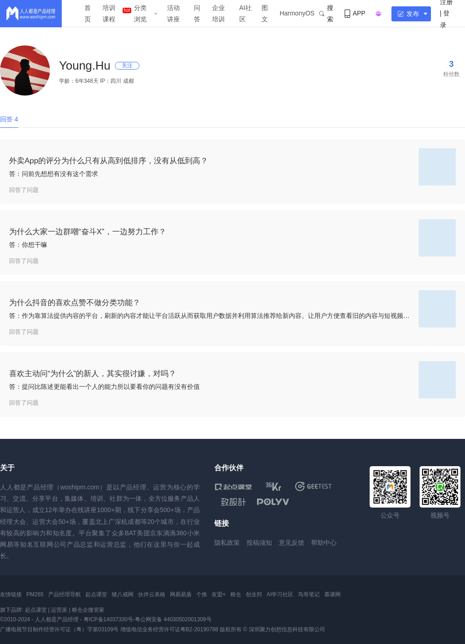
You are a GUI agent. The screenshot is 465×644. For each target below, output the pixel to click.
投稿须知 (259, 542)
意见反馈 (291, 542)
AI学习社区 (280, 594)
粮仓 (235, 594)
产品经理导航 (64, 594)
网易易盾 (181, 594)
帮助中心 (323, 542)
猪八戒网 (123, 594)
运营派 (59, 610)
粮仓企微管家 (88, 610)
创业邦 (254, 594)
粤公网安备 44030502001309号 (173, 619)
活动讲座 (173, 13)
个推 (201, 594)
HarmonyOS (297, 13)
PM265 (35, 594)
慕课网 (332, 594)
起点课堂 (96, 594)
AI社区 (245, 13)
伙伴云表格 (151, 594)
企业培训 (218, 13)
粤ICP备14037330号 (108, 619)
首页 (87, 13)
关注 (127, 65)
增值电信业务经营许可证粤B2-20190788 (169, 629)
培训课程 (109, 13)
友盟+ (219, 594)
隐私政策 (227, 542)
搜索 (326, 13)
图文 (265, 13)
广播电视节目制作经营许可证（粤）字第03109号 (59, 629)
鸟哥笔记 (309, 594)
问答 (197, 13)
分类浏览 (140, 13)
